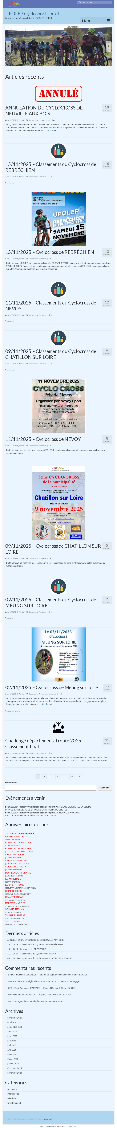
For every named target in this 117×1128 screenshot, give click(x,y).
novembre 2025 (14, 1018)
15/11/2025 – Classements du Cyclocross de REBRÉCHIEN (35, 944)
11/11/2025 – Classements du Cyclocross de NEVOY (31, 954)
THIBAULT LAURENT (15, 915)
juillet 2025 (12, 1036)
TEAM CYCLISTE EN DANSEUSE (18, 906)
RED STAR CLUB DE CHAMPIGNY (18, 894)
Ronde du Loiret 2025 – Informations (46, 1001)
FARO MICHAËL (13, 879)
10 (65, 64)
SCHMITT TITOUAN (14, 909)
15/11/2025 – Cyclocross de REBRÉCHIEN (27, 949)
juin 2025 (11, 1041)
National (17, 711)
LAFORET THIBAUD (14, 885)
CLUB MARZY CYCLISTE (15, 858)
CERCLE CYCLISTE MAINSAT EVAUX (19, 852)
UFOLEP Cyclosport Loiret (32, 13)
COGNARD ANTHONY (15, 867)
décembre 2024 (14, 1068)
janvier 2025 (13, 1063)
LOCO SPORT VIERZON (14, 918)
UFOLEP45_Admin (17, 120)
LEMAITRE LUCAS (14, 897)
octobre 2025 (13, 1022)
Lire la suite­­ (51, 130)
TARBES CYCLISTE (13, 845)
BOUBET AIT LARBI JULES (18, 842)
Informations (51, 694)
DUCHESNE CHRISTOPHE (18, 873)
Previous (8, 46)
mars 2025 (12, 1054)
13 (74, 64)
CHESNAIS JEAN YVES (16, 860)
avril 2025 (11, 1050)
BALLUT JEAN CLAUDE (16, 836)
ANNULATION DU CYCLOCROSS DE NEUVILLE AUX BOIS (35, 940)
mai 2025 (11, 1045)
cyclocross (10, 183)
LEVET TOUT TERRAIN (14, 876)
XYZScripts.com (71, 1126)
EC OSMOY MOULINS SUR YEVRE (18, 864)
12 (71, 64)
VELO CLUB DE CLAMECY (15, 900)
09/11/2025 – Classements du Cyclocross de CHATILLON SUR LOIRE (39, 958)
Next (108, 46)
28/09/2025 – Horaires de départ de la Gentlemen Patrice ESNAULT (57, 975)
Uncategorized (44, 120)
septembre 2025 (14, 1027)
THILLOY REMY (12, 921)
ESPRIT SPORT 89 (12, 839)
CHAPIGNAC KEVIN (14, 854)
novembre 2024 (14, 1073)
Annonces (42, 259)
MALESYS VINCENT (15, 903)
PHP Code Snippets (47, 1126)
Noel (10, 981)
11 (68, 64)
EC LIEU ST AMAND (13, 912)
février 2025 (12, 1059)
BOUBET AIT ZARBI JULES (18, 848)
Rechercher (11, 782)
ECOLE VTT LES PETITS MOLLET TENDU (21, 888)
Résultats (42, 177)
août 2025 (12, 1031)
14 (77, 64)
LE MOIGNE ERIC (13, 891)
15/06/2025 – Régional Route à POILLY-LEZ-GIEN (53, 988)
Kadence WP (48, 1119)
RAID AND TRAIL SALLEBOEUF (17, 924)
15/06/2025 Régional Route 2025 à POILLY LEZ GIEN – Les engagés (48, 981)
